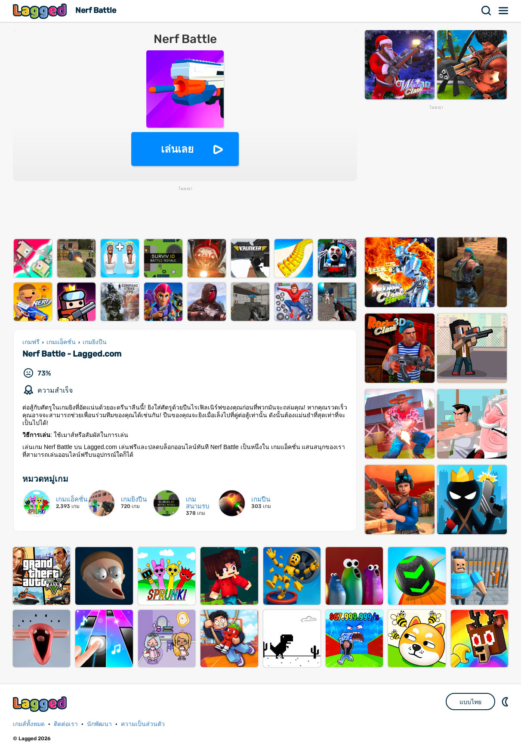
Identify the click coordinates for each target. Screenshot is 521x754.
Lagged (41, 11)
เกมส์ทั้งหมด (29, 724)
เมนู (503, 11)
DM (506, 701)
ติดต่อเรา (66, 724)
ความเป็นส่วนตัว (143, 724)
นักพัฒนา (99, 724)
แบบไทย (470, 702)
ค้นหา (486, 11)
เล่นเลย (177, 149)
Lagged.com (41, 704)
